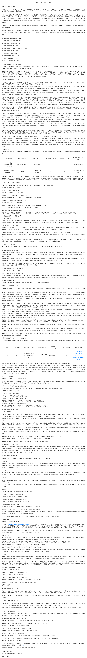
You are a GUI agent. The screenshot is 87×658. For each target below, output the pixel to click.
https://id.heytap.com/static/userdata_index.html (18, 524)
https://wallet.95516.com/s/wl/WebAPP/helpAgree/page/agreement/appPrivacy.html (78, 355)
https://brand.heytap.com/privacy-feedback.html (33, 645)
